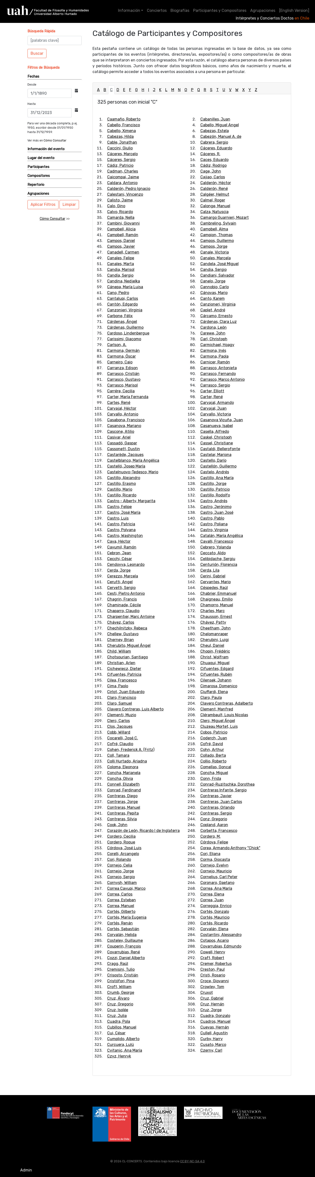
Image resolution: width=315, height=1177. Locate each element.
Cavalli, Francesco (216, 541)
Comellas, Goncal (215, 767)
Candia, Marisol (120, 269)
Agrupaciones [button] (38, 194)
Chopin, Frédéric (215, 651)
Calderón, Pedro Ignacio (128, 188)
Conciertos (157, 10)
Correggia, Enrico (215, 905)
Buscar (37, 53)
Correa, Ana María (216, 888)
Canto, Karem (212, 298)
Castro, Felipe (119, 506)
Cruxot (206, 992)
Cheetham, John (215, 628)
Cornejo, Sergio (121, 877)
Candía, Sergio (120, 275)
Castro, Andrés (213, 501)
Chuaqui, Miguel (215, 663)
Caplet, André (212, 310)
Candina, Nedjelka (123, 281)
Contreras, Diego (122, 796)
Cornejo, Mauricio (216, 871)
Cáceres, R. (210, 154)
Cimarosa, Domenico (218, 686)
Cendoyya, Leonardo (125, 564)
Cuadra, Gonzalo (215, 1015)
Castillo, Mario (119, 489)
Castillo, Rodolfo (215, 495)
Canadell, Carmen (123, 252)
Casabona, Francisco (125, 420)
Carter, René (211, 397)
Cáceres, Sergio (121, 159)
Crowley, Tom (212, 986)
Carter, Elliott (212, 391)
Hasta (31, 104)
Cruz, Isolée (117, 1010)
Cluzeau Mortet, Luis (219, 726)
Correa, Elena (212, 894)
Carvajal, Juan (213, 408)
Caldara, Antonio (122, 183)
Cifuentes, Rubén (216, 674)
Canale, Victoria (214, 252)
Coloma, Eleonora (122, 767)
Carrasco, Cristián (123, 373)
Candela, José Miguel (219, 263)
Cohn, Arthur (212, 749)
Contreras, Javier (216, 796)
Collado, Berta (213, 755)
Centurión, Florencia (218, 564)
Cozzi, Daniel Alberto (126, 958)
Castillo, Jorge (213, 483)
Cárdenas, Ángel (122, 321)
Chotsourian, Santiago (127, 657)
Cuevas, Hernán (214, 1027)
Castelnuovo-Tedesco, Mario (132, 472)
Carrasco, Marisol (122, 385)
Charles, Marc (212, 611)
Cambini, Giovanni (123, 223)
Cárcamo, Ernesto (216, 316)
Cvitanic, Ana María (124, 1050)
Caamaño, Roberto (123, 119)
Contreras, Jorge (122, 801)
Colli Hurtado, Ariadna (127, 761)
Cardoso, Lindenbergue (128, 333)
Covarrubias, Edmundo (220, 946)
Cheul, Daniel (212, 645)
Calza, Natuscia (214, 211)
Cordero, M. (210, 836)
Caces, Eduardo (214, 159)
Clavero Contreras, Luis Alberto (135, 709)
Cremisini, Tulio (121, 969)
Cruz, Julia (117, 1015)
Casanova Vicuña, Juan (221, 420)
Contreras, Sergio (216, 813)
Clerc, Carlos (118, 720)
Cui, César (116, 1033)
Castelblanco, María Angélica (133, 460)
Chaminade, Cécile (124, 605)
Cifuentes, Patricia (124, 674)
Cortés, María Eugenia (126, 917)
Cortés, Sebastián (123, 929)
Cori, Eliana (210, 853)
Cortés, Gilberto (121, 911)
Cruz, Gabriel (211, 998)
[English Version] (294, 10)
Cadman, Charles (122, 171)
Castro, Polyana (121, 530)
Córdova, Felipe (214, 842)
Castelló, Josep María (126, 466)
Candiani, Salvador (217, 275)
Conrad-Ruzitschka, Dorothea (227, 784)
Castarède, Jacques (125, 454)
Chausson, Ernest (216, 616)
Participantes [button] (38, 167)
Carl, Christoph (213, 339)
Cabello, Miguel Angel (219, 125)
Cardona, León (213, 327)
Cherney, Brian (120, 639)
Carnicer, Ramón (215, 362)
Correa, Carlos (119, 894)
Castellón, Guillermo (218, 466)
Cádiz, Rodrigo (213, 165)
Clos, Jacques (119, 726)
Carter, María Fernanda (127, 397)
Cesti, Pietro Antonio (126, 593)
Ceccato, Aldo (213, 553)
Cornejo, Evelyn (214, 865)
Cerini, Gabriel (212, 576)
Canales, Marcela (215, 258)
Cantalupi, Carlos (122, 298)
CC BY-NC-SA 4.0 (192, 1161)
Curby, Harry (211, 1039)
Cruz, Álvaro (118, 998)
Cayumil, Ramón (121, 547)
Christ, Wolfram (214, 657)
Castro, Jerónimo (215, 506)
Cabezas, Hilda (120, 136)
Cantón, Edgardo (122, 304)
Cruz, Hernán (212, 1004)
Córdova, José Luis (124, 848)
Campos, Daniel (121, 240)
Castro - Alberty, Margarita (131, 501)
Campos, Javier (121, 246)
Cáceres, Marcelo (122, 154)
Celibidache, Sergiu (217, 558)
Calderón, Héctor (215, 183)
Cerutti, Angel (120, 582)
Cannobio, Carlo (214, 287)
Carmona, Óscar (121, 356)
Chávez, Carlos (120, 622)
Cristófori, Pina (120, 981)
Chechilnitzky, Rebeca (127, 628)
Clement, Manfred (216, 709)
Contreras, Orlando (217, 807)
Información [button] (129, 10)
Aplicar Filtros (43, 204)
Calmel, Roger (212, 200)
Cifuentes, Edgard (217, 668)
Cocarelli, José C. (122, 738)
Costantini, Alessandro (221, 934)
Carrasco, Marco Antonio (222, 379)
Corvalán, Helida (122, 934)
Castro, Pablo (212, 518)
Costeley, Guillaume (125, 940)
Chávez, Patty (213, 622)
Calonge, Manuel (215, 206)
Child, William (119, 651)
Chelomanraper (214, 634)
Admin (26, 1170)
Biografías (180, 10)
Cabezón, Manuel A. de (220, 136)
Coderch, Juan (213, 738)
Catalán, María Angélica (221, 535)
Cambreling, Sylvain (218, 223)
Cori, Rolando (119, 859)
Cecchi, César (119, 558)
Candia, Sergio (213, 269)
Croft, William (119, 986)
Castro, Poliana (214, 524)
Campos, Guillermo (217, 240)
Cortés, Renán (120, 923)
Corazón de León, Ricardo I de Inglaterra (143, 830)
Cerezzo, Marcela (122, 576)
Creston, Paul (212, 969)
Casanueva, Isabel (216, 425)
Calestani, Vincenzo (125, 194)
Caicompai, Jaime (123, 177)
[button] (41, 31)
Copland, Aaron (214, 825)
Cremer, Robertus (216, 963)
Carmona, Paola (214, 356)
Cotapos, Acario (214, 940)
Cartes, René (118, 402)
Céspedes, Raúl (214, 587)
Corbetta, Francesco (218, 830)
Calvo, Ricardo (120, 211)
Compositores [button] (38, 176)
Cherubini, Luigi (214, 639)
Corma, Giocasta (215, 859)
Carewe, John (212, 333)
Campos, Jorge (213, 246)
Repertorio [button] (35, 185)
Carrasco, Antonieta (218, 368)
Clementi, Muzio (121, 715)
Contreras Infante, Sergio (223, 790)
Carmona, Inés (213, 350)
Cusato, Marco (213, 1044)
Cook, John (117, 825)
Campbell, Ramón (122, 235)
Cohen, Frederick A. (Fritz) (130, 749)
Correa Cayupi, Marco (126, 888)
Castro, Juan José (216, 512)
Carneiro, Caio (119, 362)
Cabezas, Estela (214, 130)
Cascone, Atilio (120, 431)
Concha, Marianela (123, 772)
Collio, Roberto (213, 761)
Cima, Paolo (117, 686)
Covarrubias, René (123, 952)
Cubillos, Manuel (121, 1027)
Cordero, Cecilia (121, 836)
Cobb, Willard (118, 732)
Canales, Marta (120, 263)
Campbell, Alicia (121, 229)
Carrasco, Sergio (215, 385)
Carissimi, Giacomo (124, 339)
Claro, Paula (211, 697)
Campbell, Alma (214, 229)
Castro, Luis (118, 518)
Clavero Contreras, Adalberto (226, 703)
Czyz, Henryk (119, 1056)
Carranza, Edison (122, 368)
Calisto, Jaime (120, 200)
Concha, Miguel (214, 772)
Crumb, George (120, 992)
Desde (31, 84)
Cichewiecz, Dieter (124, 668)
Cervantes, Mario (215, 582)
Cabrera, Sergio (214, 142)
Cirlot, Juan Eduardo (125, 691)
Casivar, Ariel (119, 437)
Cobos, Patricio (213, 732)
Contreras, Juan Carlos (221, 801)
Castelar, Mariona (215, 454)
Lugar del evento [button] (40, 158)
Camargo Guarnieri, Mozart (224, 217)
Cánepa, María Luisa (125, 287)
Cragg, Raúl (117, 963)
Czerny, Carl (211, 1050)
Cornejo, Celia (119, 865)
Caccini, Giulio (120, 148)
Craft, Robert (212, 958)
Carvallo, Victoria (215, 414)
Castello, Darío (213, 460)
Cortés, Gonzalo (214, 911)
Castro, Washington (125, 535)
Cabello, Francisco (123, 125)
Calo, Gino (116, 206)
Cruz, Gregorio (120, 1004)
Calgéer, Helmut (214, 194)
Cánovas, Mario (214, 292)
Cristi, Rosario (212, 975)
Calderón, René (214, 188)
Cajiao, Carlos (212, 177)
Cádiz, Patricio (120, 165)
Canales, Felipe (120, 258)
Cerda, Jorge (119, 570)
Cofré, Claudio (120, 744)
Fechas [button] (33, 76)
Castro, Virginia (214, 530)
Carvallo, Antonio (122, 414)
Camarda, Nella (120, 217)
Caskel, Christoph (216, 437)
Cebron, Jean (119, 553)
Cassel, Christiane (216, 443)
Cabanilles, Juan (215, 119)
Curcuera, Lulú (120, 1044)
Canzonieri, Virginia (124, 310)
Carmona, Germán (123, 350)
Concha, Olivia (120, 778)
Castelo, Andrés (214, 472)
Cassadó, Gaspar (122, 443)
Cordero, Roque (121, 842)
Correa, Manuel (120, 905)
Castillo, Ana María (217, 477)
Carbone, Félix (120, 316)
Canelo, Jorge (212, 281)
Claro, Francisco (121, 697)
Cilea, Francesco (122, 680)
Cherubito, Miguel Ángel (129, 645)
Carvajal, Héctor (121, 408)
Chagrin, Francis (122, 599)
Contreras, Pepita (123, 813)
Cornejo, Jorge (120, 871)
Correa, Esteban (121, 900)
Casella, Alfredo (214, 431)
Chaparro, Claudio (123, 611)
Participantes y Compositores (219, 10)
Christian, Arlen (121, 663)
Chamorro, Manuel (216, 605)
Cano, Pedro (118, 292)
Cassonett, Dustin (123, 449)
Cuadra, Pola (118, 1021)
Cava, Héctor (119, 541)
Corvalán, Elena (214, 929)
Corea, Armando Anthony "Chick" (230, 848)
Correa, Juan (212, 900)
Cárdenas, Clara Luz (218, 321)
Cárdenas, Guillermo (125, 327)
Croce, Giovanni (214, 981)
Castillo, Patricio (215, 489)
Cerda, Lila (209, 570)
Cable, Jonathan (122, 142)
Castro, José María (123, 512)
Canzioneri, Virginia (218, 304)
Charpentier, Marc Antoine (131, 616)
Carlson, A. (116, 344)
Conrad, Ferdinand (124, 790)
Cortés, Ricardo (214, 923)
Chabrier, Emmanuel (218, 593)
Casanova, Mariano (124, 425)
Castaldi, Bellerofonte (220, 449)
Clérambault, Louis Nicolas (224, 715)
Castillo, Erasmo (121, 483)
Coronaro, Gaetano (217, 882)
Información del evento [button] (46, 149)
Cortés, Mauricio (215, 917)
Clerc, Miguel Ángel (217, 720)
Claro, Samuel (119, 703)
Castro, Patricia (121, 524)
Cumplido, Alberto (123, 1039)
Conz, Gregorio (213, 819)
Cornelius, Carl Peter (218, 877)
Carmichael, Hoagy (217, 344)
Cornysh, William (122, 882)
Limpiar (69, 204)
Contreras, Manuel (123, 807)
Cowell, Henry (212, 952)
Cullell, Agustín (214, 1033)
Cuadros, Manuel (215, 1021)
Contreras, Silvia (122, 819)
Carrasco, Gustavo (123, 379)
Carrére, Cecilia (121, 391)
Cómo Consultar (55, 140)
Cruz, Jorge (211, 1010)
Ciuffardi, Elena (214, 691)
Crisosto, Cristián (122, 975)
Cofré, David (211, 744)
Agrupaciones (262, 10)
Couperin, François (124, 946)
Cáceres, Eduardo (216, 148)
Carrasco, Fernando (218, 373)
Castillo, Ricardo (121, 495)
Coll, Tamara (118, 755)
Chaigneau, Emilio (216, 599)
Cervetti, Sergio (121, 587)
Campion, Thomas (216, 235)
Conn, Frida (210, 778)
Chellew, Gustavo (122, 634)
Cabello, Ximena (121, 130)
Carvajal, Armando (217, 402)
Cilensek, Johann (215, 680)
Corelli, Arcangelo (123, 853)
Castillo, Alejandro (123, 477)
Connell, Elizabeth (123, 784)
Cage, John (210, 171)
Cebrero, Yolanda (215, 547)
